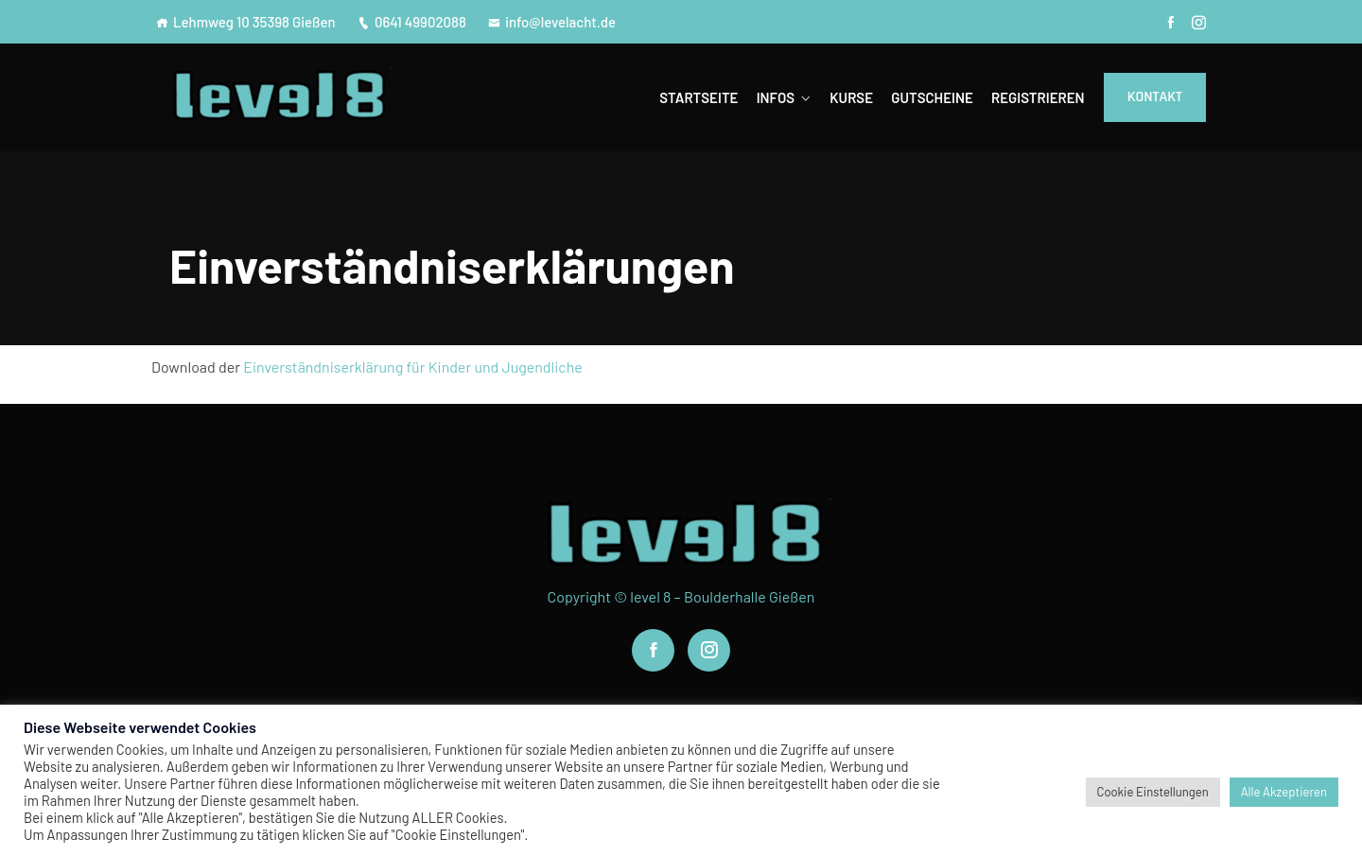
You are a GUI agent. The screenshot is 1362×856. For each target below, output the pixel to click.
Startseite (698, 97)
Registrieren (1038, 97)
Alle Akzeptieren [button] (1284, 791)
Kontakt (1154, 97)
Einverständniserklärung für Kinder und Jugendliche (412, 367)
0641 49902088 (412, 21)
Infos (775, 97)
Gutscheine (931, 97)
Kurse (851, 97)
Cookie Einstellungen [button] (1153, 791)
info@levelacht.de (552, 21)
